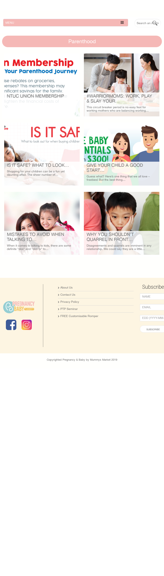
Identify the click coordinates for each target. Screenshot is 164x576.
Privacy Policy (69, 312)
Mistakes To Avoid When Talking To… (35, 259)
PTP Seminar (69, 319)
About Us (66, 297)
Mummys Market (100, 370)
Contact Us (67, 305)
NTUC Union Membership (35, 95)
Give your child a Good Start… (102, 190)
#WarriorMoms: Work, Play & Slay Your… (107, 109)
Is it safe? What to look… (38, 175)
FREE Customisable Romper (79, 326)
